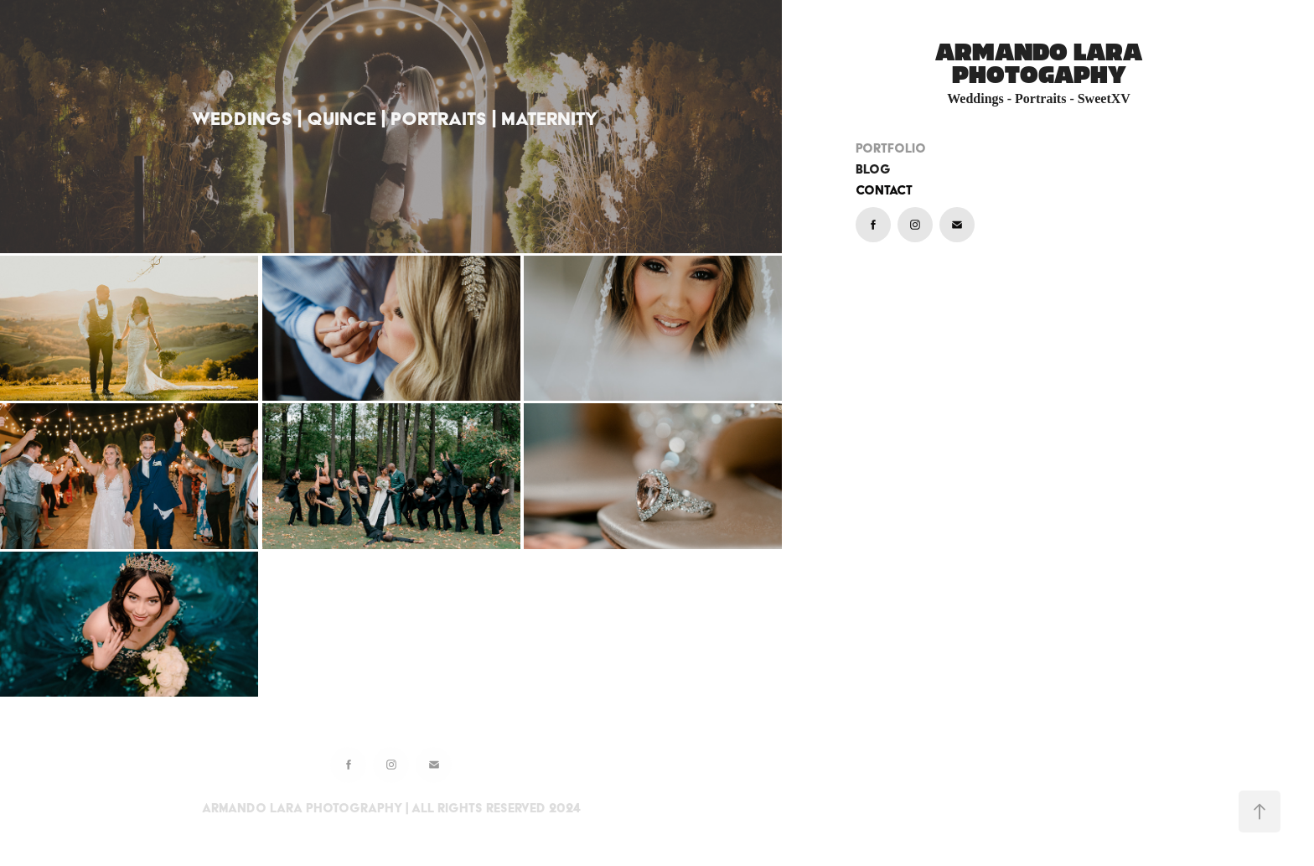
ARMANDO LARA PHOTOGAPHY (1041, 64)
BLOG (873, 169)
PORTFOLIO (891, 148)
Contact (884, 190)
